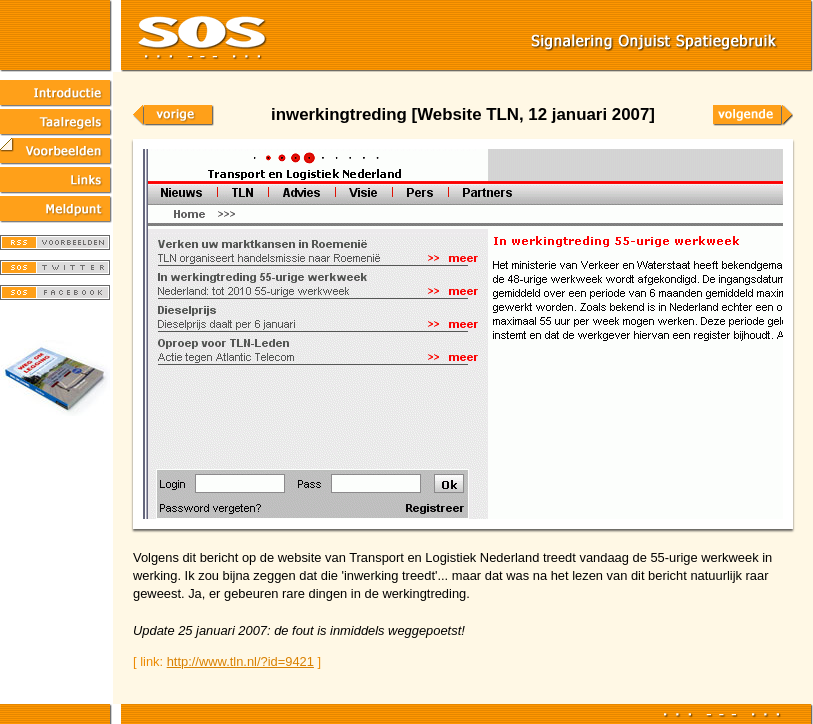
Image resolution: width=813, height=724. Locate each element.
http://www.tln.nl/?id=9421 (240, 661)
